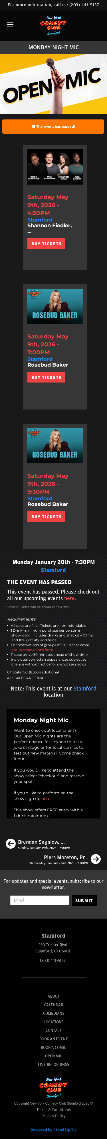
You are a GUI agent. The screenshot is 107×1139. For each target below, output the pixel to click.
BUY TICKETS (46, 243)
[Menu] (10, 24)
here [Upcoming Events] (69, 598)
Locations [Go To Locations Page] (53, 1022)
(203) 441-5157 (84, 5)
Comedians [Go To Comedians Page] (53, 1013)
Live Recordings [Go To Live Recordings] (53, 1064)
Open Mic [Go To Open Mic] (53, 1056)
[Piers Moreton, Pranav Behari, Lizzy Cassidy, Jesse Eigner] (65, 860)
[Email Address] (39, 900)
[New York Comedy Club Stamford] (53, 25)
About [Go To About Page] (54, 996)
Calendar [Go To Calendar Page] (53, 1004)
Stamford (85, 688)
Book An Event (53, 1039)
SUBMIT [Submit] (84, 900)
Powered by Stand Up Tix (54, 1130)
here (45, 798)
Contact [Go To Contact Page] (54, 1030)
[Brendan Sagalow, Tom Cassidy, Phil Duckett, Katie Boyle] (38, 844)
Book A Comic (53, 1047)
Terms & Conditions (54, 1109)
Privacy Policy (53, 1116)
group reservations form (32, 650)
